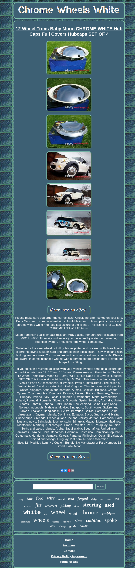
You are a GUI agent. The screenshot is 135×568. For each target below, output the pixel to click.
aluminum (25, 522)
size (101, 500)
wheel (58, 512)
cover (28, 506)
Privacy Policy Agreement (69, 556)
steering (92, 505)
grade (72, 526)
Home (69, 540)
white (32, 512)
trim (117, 499)
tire (46, 514)
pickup (65, 506)
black (109, 500)
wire (51, 498)
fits (38, 505)
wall (52, 526)
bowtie (83, 526)
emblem (108, 513)
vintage (62, 526)
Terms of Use (69, 561)
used (109, 505)
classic (55, 521)
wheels (41, 520)
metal (61, 499)
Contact (69, 551)
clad (71, 499)
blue (30, 499)
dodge (94, 499)
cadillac (93, 520)
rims (78, 520)
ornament (51, 506)
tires (76, 506)
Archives (69, 545)
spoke (111, 520)
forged (82, 498)
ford (39, 498)
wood (73, 514)
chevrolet (67, 521)
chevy (21, 500)
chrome (89, 512)
